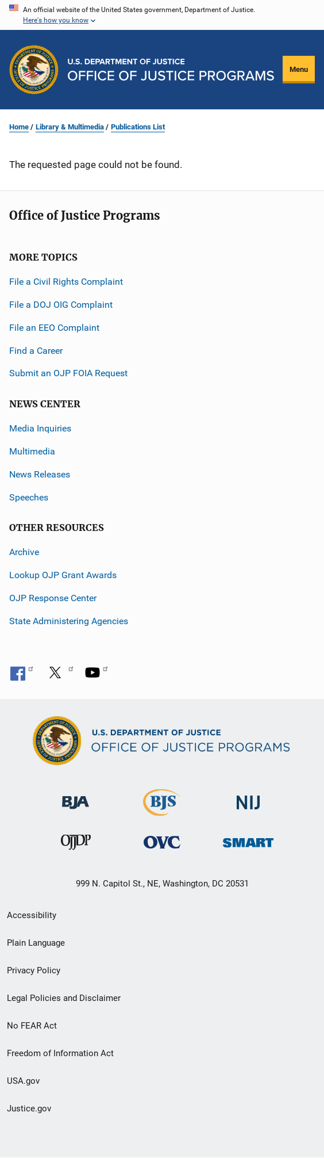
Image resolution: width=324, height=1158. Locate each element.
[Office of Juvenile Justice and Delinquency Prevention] (76, 844)
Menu (299, 69)
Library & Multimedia (70, 127)
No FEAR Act (32, 1026)
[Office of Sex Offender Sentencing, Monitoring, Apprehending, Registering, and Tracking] (248, 839)
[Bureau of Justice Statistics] (161, 810)
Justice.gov (29, 1108)
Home (19, 127)
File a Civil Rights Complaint (66, 281)
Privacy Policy (33, 970)
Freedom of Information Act (60, 1053)
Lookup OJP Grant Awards (63, 575)
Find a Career (36, 350)
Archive (24, 551)
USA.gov (23, 1081)
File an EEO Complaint (54, 327)
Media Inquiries (40, 428)
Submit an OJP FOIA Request (68, 373)
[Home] (171, 70)
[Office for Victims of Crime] (162, 841)
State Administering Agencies (68, 621)
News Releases (39, 474)
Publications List (138, 127)
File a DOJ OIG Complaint (61, 304)
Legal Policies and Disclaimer (64, 998)
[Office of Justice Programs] (34, 69)
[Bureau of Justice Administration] (75, 797)
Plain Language (36, 943)
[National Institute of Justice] (248, 797)
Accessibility (31, 915)
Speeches (28, 497)
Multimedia (32, 451)
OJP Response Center (53, 598)
